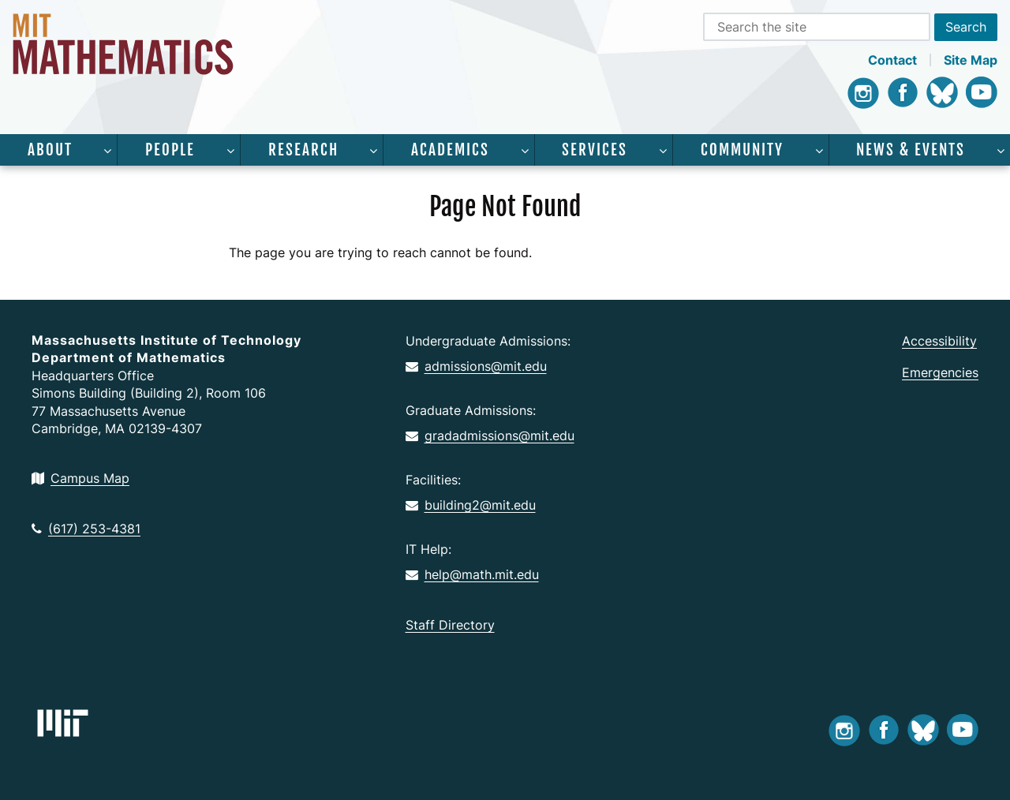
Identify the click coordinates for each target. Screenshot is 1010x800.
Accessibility (939, 341)
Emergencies (940, 372)
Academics (450, 149)
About (50, 149)
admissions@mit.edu (476, 366)
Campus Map (80, 478)
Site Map (970, 60)
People (170, 149)
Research (303, 149)
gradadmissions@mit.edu (490, 435)
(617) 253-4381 (86, 528)
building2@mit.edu (471, 505)
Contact (892, 60)
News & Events (910, 149)
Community (742, 149)
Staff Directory (450, 625)
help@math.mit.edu (472, 574)
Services (594, 149)
